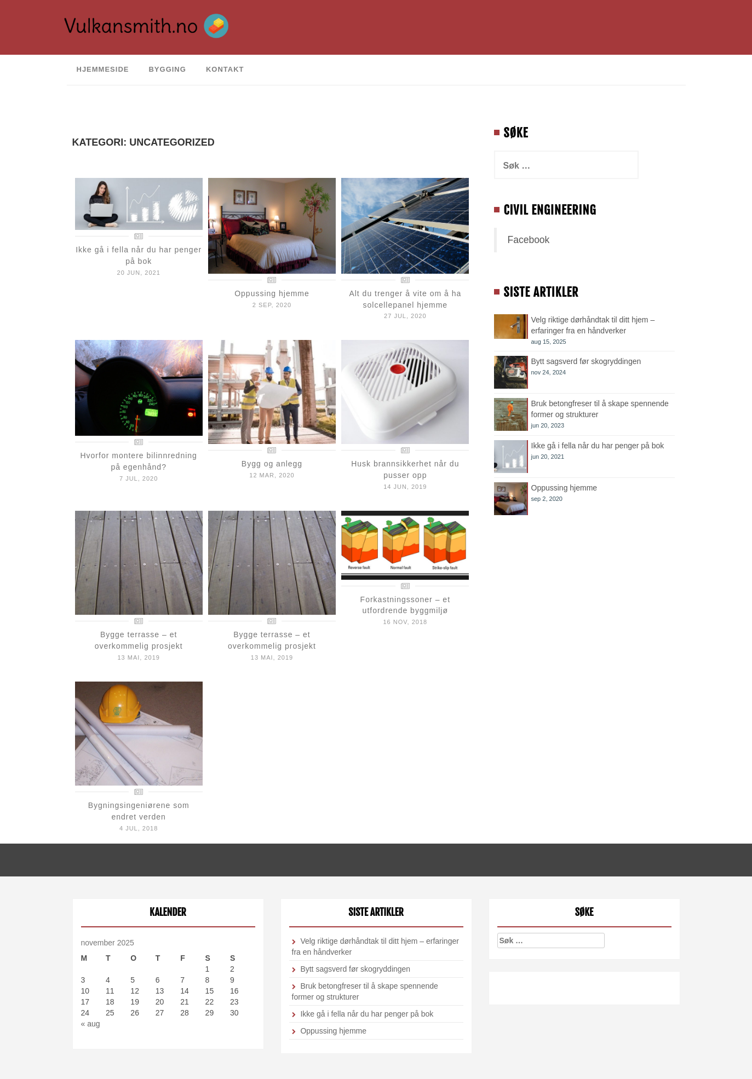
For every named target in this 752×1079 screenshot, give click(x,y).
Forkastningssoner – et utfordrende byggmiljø (405, 605)
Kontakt (225, 69)
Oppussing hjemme (271, 293)
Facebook (529, 239)
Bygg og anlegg (272, 463)
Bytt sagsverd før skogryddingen (586, 361)
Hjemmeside (103, 69)
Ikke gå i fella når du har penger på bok (597, 445)
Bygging (167, 69)
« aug (90, 1023)
